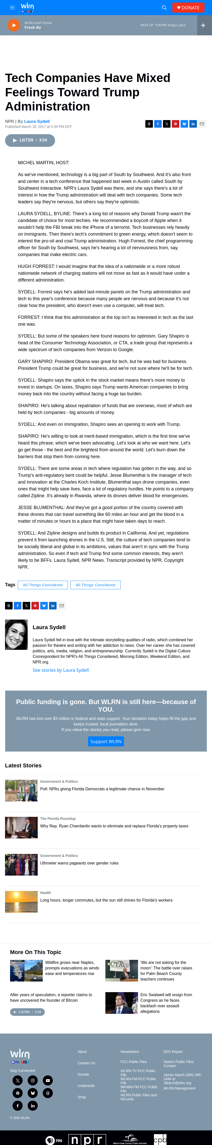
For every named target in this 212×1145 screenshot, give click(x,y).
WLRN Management (179, 1088)
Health (45, 893)
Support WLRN (106, 741)
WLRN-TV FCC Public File (138, 1073)
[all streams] (204, 25)
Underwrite (86, 1086)
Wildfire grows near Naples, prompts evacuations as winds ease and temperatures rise (72, 968)
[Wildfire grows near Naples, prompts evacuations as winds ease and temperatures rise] (26, 971)
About (82, 1052)
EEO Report (172, 1052)
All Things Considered (43, 585)
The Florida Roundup (58, 819)
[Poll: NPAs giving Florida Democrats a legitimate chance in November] (21, 790)
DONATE (190, 7)
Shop (82, 1097)
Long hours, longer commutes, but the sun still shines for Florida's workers (106, 900)
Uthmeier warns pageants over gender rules (79, 863)
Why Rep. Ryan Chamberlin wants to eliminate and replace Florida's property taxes (114, 826)
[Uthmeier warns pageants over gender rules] (21, 865)
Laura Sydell (37, 121)
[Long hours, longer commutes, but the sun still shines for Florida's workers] (21, 902)
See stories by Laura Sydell (61, 670)
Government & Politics (59, 781)
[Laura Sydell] (16, 635)
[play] (14, 25)
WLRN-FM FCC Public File (138, 1081)
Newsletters (130, 1052)
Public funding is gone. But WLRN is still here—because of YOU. (106, 705)
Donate (83, 1074)
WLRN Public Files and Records (139, 1097)
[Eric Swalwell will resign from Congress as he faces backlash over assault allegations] (121, 1003)
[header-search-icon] (164, 7)
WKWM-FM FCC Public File (139, 1089)
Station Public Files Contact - (178, 1064)
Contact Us (86, 1063)
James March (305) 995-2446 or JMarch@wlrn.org (182, 1079)
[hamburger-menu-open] (12, 8)
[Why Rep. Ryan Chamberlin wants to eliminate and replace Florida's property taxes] (21, 828)
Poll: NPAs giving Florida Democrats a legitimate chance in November (102, 789)
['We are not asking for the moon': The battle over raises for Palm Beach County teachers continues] (121, 971)
